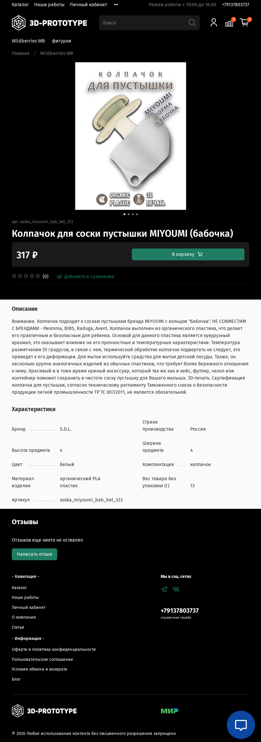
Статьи (18, 627)
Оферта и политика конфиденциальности (54, 649)
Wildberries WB (28, 41)
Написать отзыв (34, 554)
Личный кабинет (88, 4)
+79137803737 (235, 4)
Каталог (20, 4)
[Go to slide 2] (128, 214)
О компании (24, 617)
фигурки (61, 41)
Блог (16, 679)
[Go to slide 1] (124, 214)
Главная (20, 53)
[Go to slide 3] (133, 214)
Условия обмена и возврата (39, 669)
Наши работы (49, 4)
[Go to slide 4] (137, 214)
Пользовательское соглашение (42, 659)
